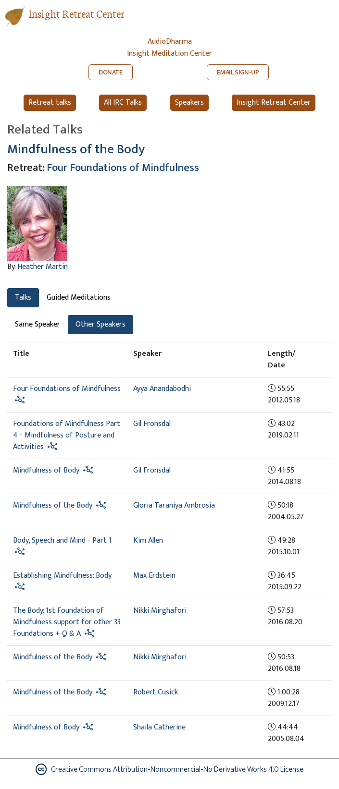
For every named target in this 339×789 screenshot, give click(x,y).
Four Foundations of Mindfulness (123, 168)
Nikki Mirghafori (160, 610)
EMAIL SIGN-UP (238, 72)
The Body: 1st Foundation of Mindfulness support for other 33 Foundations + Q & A (67, 622)
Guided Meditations (79, 297)
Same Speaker (37, 324)
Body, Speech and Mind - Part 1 (62, 540)
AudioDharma (170, 41)
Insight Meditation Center (169, 53)
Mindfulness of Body (46, 470)
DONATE (111, 72)
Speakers (189, 102)
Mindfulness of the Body (76, 149)
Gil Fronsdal (152, 423)
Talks (23, 297)
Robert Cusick (155, 692)
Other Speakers (100, 324)
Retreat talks (49, 102)
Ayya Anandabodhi (162, 388)
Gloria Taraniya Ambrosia (174, 505)
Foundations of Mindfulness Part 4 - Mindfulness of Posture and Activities (66, 435)
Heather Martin (42, 266)
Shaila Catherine (159, 727)
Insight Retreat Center (76, 13)
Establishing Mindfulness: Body (62, 575)
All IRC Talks (123, 102)
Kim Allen (148, 540)
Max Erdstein (154, 575)
